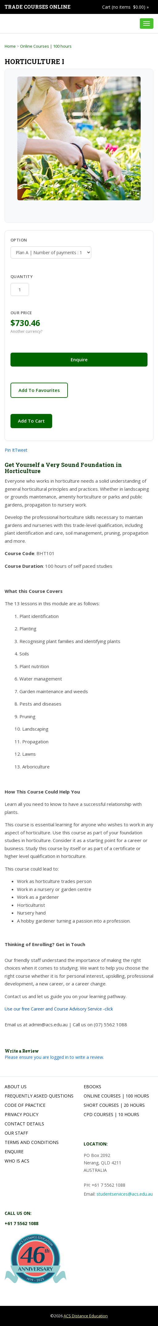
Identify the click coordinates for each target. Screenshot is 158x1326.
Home (10, 46)
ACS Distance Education (86, 1316)
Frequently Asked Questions (39, 1096)
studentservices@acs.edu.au (125, 1194)
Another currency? (26, 331)
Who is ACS (17, 1161)
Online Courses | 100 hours (46, 46)
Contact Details (24, 1124)
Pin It (10, 450)
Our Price (21, 312)
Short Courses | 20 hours (114, 1105)
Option (18, 240)
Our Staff (16, 1133)
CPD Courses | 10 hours (111, 1114)
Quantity (27, 276)
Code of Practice (25, 1105)
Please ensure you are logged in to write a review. (54, 1057)
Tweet (21, 450)
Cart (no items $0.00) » (125, 7)
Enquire (79, 359)
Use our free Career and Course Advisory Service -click (59, 1009)
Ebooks (92, 1086)
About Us (16, 1086)
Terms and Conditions (32, 1142)
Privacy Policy (21, 1114)
